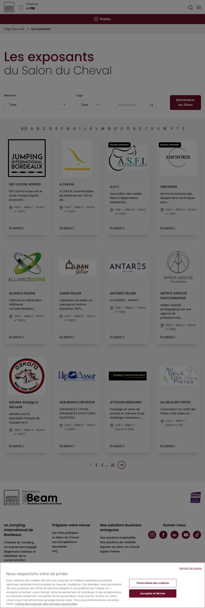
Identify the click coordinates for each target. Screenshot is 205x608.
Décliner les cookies (190, 572)
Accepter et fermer (152, 597)
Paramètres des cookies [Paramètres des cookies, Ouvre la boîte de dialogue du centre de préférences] (153, 587)
